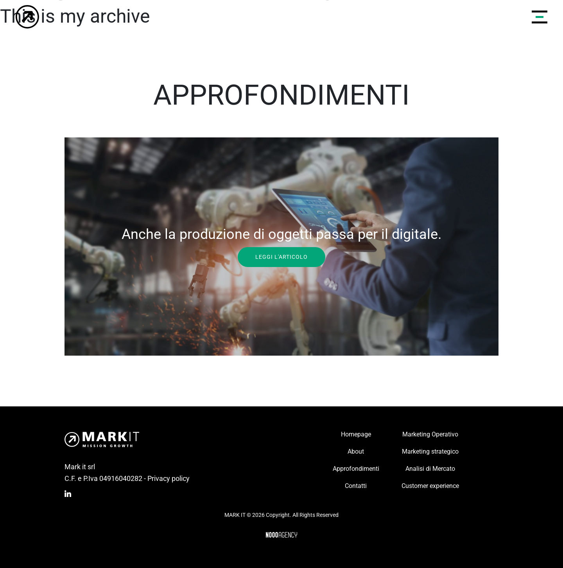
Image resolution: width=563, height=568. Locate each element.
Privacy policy (168, 478)
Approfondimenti (356, 468)
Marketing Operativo (430, 434)
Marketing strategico (430, 451)
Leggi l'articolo (281, 256)
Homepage (356, 434)
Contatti (356, 486)
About (356, 451)
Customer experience (430, 486)
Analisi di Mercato (430, 468)
